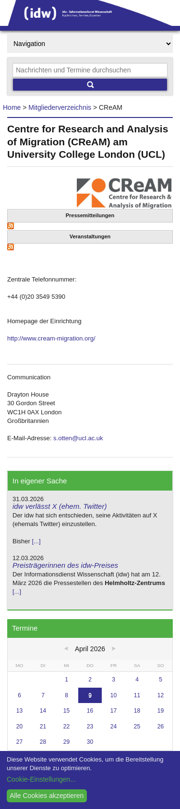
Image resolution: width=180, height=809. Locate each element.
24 (113, 726)
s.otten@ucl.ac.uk (78, 438)
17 (113, 710)
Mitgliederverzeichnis (59, 107)
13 (19, 710)
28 (43, 742)
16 (90, 710)
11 (137, 695)
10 (113, 695)
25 (137, 726)
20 (19, 726)
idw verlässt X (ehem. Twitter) (59, 506)
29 (66, 742)
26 (160, 726)
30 (90, 742)
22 (66, 726)
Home (12, 107)
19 (160, 710)
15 (66, 710)
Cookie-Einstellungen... (41, 779)
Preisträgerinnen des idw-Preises (65, 565)
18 (137, 710)
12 (160, 695)
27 (19, 742)
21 (43, 726)
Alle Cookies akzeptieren (47, 795)
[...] (36, 541)
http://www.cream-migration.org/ (51, 338)
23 (90, 726)
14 (43, 710)
